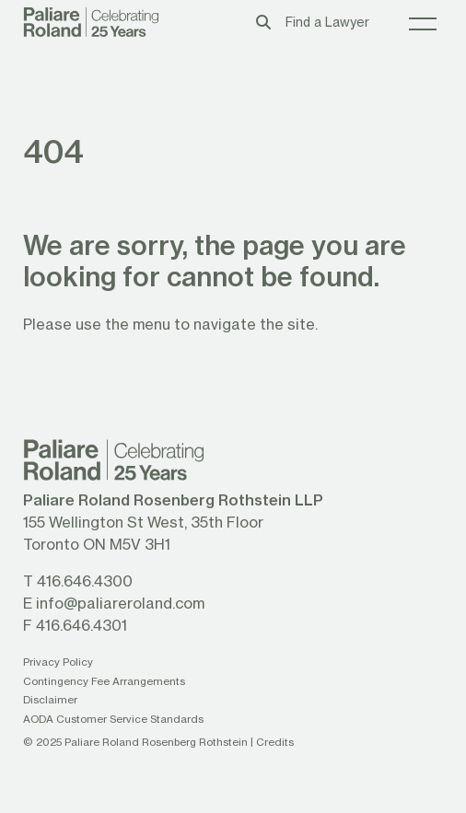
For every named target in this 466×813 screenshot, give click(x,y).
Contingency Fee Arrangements (104, 681)
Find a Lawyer (327, 22)
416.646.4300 (85, 580)
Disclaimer (50, 699)
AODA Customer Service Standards (113, 719)
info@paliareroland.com (120, 602)
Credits (275, 742)
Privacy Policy (58, 662)
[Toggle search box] (263, 21)
